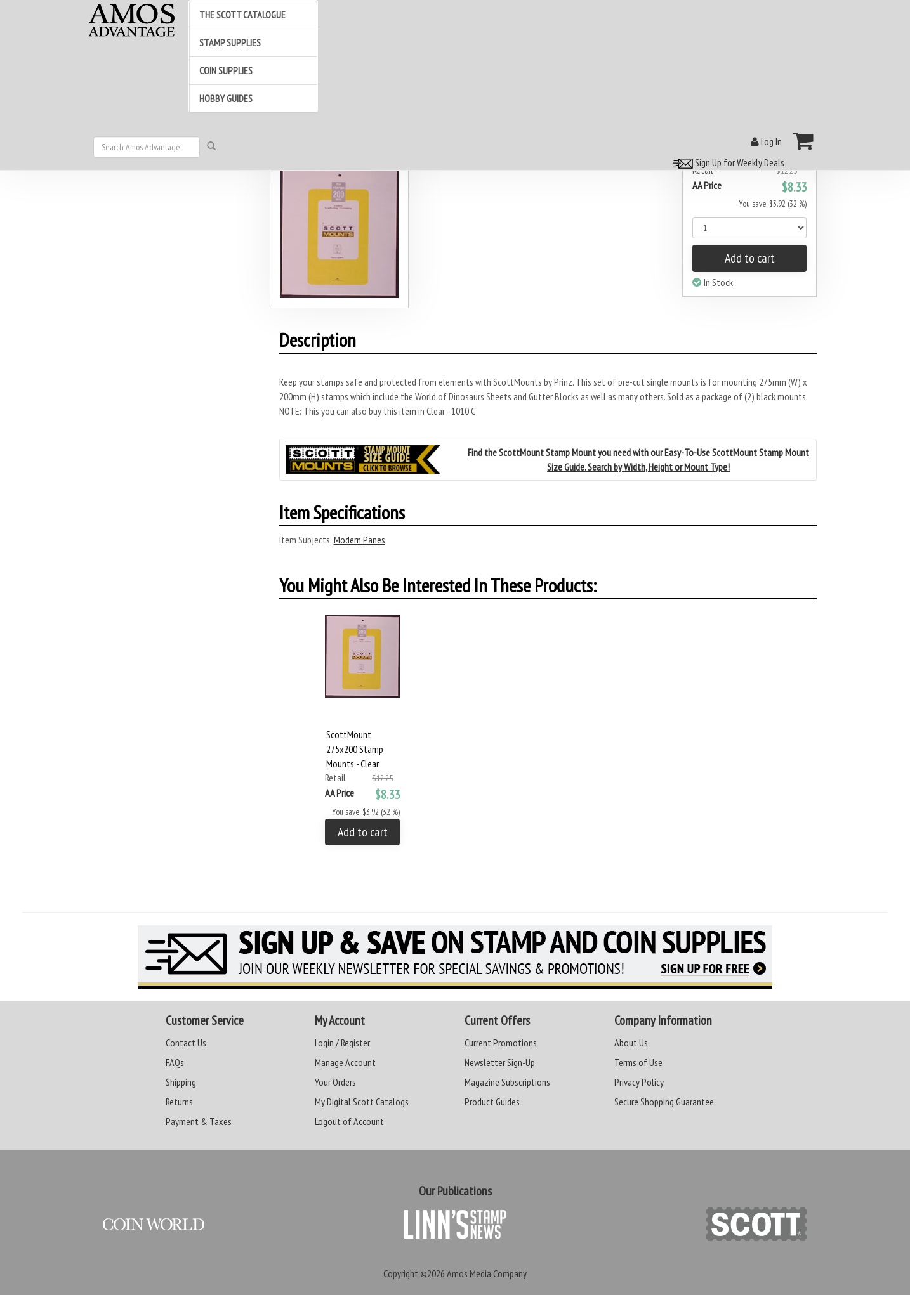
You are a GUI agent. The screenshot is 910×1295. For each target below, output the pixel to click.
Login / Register (342, 1042)
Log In (766, 141)
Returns (179, 1101)
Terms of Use (638, 1062)
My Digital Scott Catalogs (362, 1101)
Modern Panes (359, 539)
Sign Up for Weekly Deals (726, 162)
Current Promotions (501, 1042)
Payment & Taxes (199, 1121)
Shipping (181, 1082)
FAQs (175, 1062)
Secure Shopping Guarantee (664, 1101)
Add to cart (750, 258)
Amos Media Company (487, 1273)
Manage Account (345, 1062)
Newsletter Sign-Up (500, 1062)
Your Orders (335, 1082)
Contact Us (186, 1042)
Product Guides (492, 1101)
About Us (631, 1042)
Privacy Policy (639, 1082)
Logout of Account (349, 1121)
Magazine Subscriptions (507, 1082)
